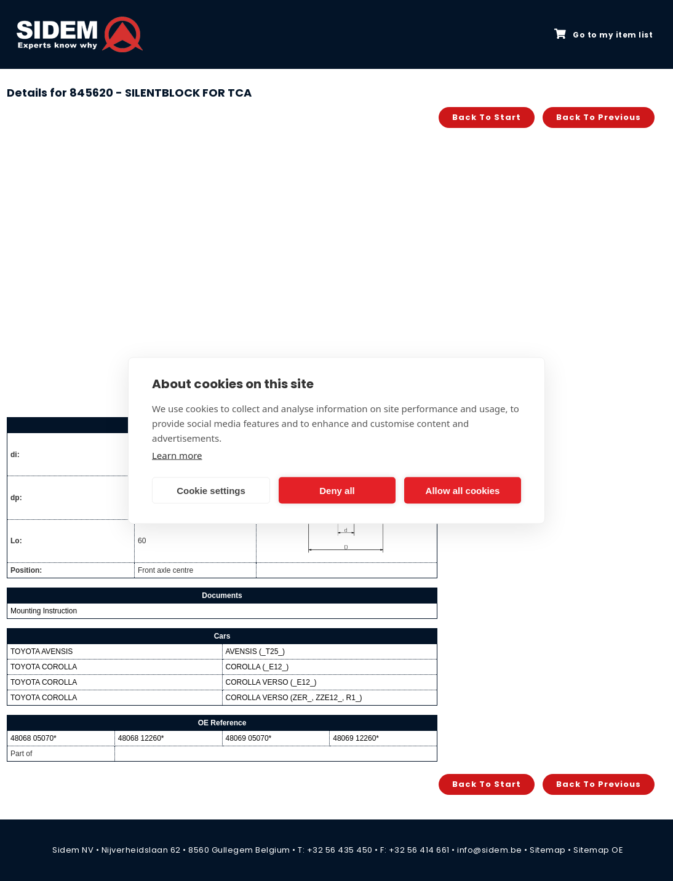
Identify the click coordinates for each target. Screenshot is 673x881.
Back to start (486, 117)
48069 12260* (356, 738)
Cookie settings (211, 490)
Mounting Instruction (43, 611)
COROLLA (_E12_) (257, 667)
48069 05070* (249, 738)
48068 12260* (141, 738)
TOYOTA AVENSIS (41, 651)
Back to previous (598, 117)
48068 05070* (33, 738)
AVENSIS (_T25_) (255, 651)
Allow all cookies (463, 490)
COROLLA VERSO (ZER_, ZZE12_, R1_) (294, 697)
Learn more (177, 455)
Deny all (337, 490)
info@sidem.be (489, 850)
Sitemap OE (598, 850)
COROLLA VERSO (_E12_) (271, 682)
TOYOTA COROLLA (43, 667)
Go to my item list (603, 34)
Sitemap (548, 850)
